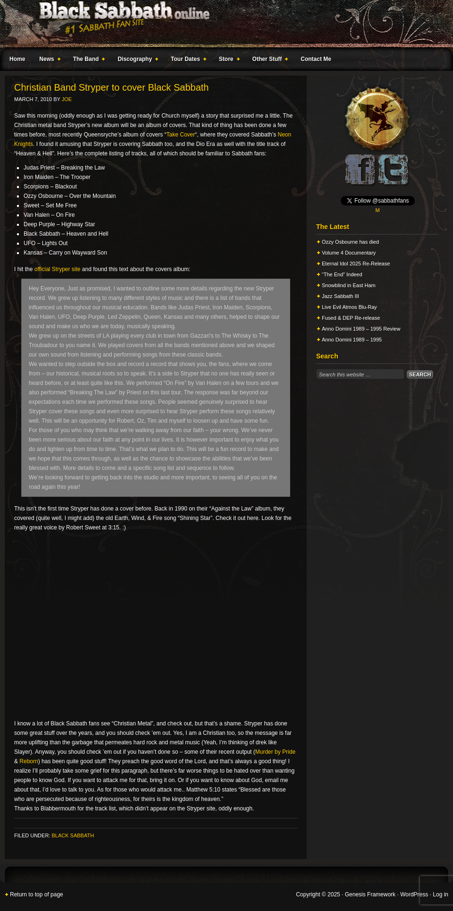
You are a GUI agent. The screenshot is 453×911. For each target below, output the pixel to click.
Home (17, 59)
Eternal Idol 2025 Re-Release (356, 263)
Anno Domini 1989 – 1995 (352, 339)
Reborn (28, 761)
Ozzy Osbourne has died (350, 242)
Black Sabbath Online (222, 23)
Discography (136, 60)
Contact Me (316, 59)
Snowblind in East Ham (349, 285)
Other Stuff (268, 60)
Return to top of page (36, 894)
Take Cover (181, 134)
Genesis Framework (370, 894)
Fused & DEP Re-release (351, 318)
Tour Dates (186, 60)
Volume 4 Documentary (349, 252)
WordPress (414, 894)
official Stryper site (57, 269)
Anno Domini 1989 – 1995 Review (361, 329)
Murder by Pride (275, 752)
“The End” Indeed (342, 274)
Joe (67, 99)
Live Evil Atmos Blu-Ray (349, 307)
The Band (87, 60)
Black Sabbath (72, 835)
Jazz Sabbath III (340, 296)
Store (227, 60)
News (47, 60)
